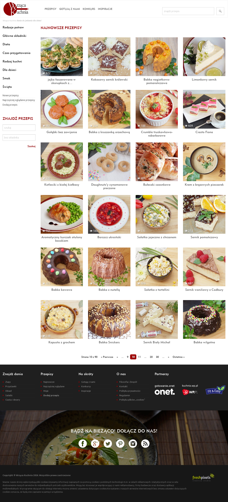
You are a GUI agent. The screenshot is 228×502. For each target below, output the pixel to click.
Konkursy (86, 386)
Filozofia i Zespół (128, 382)
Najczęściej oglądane (54, 386)
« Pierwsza (107, 357)
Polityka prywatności (129, 391)
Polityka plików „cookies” (132, 399)
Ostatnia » (179, 357)
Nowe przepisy (11, 95)
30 (157, 357)
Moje (45, 391)
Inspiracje (105, 9)
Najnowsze (48, 382)
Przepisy (51, 9)
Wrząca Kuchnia (9, 21)
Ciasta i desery (12, 399)
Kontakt (123, 386)
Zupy (8, 382)
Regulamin (124, 395)
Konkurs (89, 9)
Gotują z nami (69, 9)
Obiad (8, 391)
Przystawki (10, 386)
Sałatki (8, 395)
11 (139, 357)
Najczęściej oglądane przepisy (19, 100)
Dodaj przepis (10, 104)
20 (151, 357)
